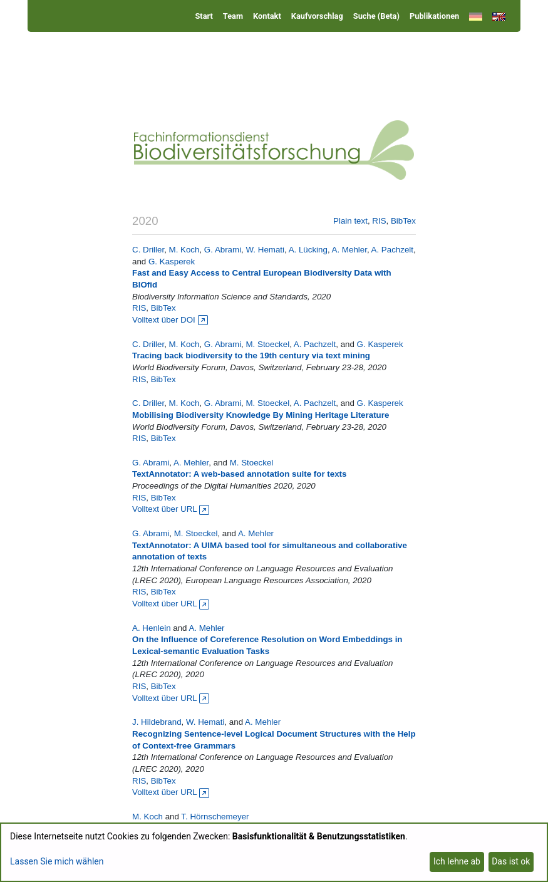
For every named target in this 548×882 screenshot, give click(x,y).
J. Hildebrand (157, 722)
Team (233, 16)
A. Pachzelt (392, 249)
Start (203, 16)
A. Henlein (151, 628)
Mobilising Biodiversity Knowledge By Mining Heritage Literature (260, 415)
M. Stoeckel (268, 344)
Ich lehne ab (456, 861)
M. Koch (184, 249)
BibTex (403, 221)
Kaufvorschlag (317, 16)
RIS (379, 221)
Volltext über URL (170, 509)
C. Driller (148, 249)
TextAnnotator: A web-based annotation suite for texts (239, 474)
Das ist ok (511, 861)
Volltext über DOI (169, 319)
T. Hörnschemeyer (215, 816)
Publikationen (434, 16)
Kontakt (267, 16)
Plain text (350, 221)
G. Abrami (222, 249)
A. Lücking (308, 249)
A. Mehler (349, 249)
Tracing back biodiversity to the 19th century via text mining (251, 355)
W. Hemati (265, 249)
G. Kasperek (171, 261)
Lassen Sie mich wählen (56, 861)
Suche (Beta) (376, 16)
